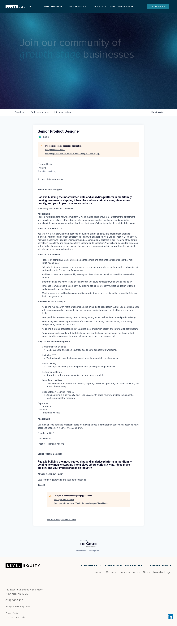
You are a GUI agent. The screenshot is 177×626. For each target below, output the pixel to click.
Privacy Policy (12, 613)
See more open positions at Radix (61, 521)
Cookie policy (94, 551)
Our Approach (77, 7)
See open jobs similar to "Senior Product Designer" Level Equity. (72, 155)
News (146, 572)
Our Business (53, 7)
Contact (98, 572)
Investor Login (162, 572)
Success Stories (129, 572)
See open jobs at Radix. (55, 151)
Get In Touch (158, 7)
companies (40, 113)
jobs (20, 113)
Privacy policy (81, 551)
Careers (111, 572)
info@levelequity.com (18, 606)
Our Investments (122, 7)
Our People (98, 7)
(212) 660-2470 (14, 600)
